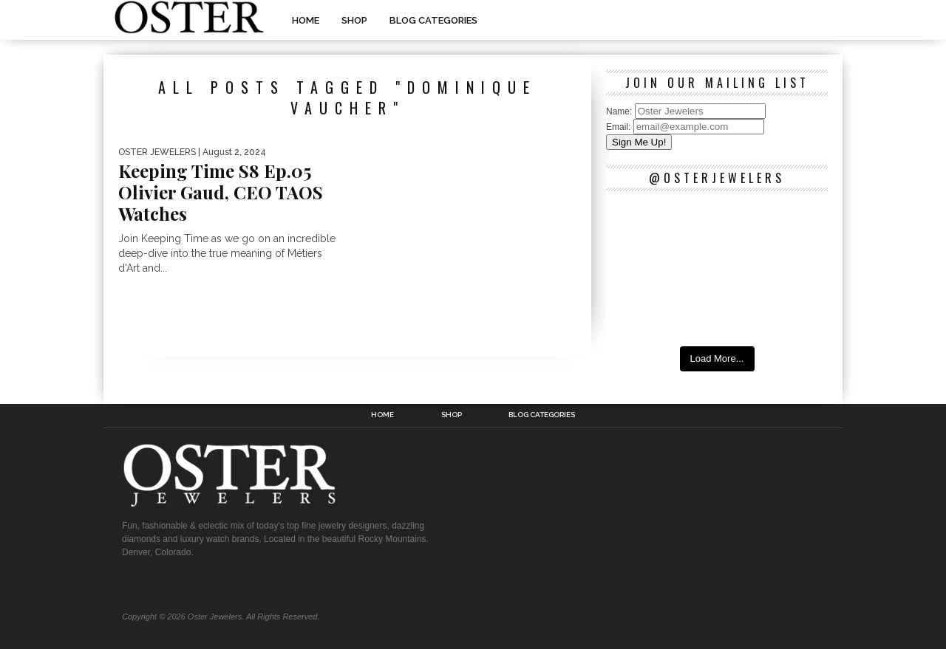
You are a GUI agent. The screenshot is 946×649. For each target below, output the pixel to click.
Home (305, 20)
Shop (354, 20)
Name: (620, 111)
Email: (619, 127)
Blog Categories (433, 20)
